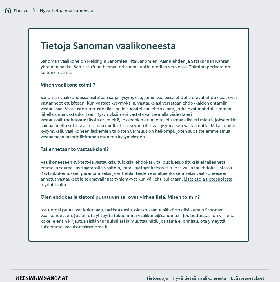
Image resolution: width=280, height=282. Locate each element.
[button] (247, 278)
